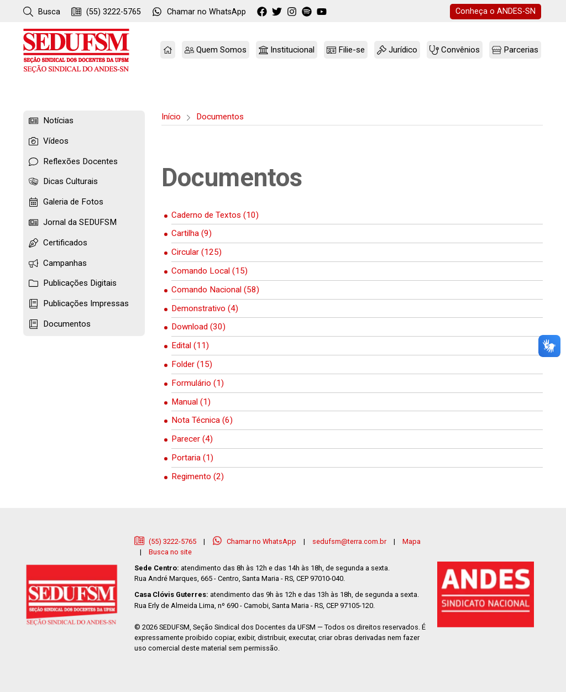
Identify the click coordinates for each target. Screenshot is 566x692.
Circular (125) (196, 252)
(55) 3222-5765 (106, 12)
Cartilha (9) (191, 233)
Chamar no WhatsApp (255, 541)
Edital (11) (190, 345)
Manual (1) (191, 402)
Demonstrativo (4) (204, 308)
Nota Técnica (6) (202, 420)
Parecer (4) (192, 439)
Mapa (411, 541)
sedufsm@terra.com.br (349, 541)
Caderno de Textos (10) (215, 215)
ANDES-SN (495, 11)
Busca (41, 12)
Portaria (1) (192, 458)
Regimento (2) (197, 476)
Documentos (220, 117)
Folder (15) (191, 364)
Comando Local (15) (209, 271)
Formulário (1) (197, 383)
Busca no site (170, 552)
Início (171, 117)
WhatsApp (199, 12)
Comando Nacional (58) (215, 290)
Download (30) (198, 327)
